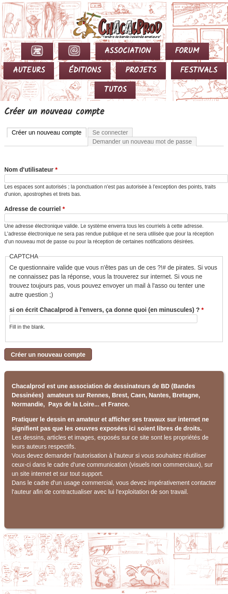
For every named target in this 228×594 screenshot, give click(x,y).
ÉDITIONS (85, 70)
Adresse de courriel (34, 208)
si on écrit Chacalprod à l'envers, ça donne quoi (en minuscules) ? (107, 309)
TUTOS (115, 90)
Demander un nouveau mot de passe (142, 141)
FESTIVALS (198, 70)
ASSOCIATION (127, 51)
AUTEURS (29, 70)
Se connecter (110, 132)
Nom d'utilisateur (30, 169)
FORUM (187, 51)
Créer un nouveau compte (49, 132)
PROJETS (140, 70)
